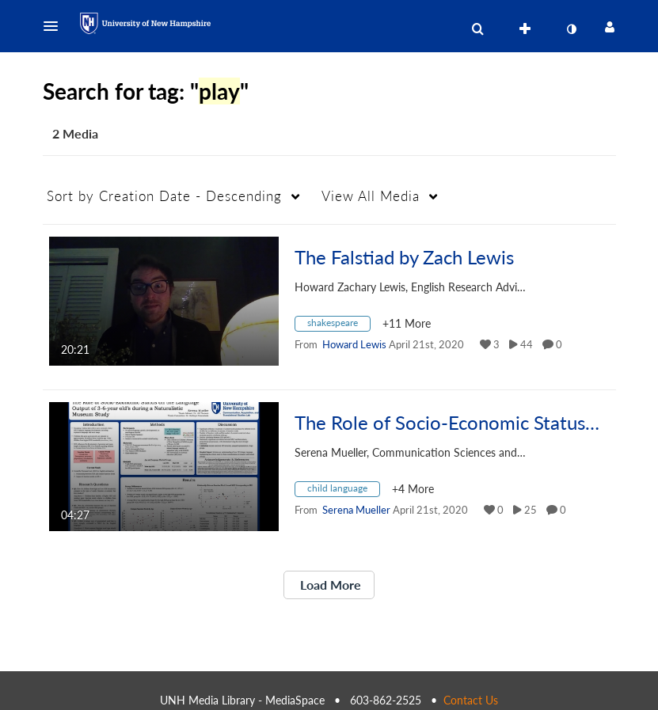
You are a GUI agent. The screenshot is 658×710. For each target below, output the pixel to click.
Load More (329, 584)
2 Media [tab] (75, 133)
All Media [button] (370, 196)
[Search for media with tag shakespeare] (338, 325)
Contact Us (470, 700)
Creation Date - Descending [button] (164, 196)
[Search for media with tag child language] (343, 491)
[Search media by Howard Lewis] (354, 344)
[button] (55, 26)
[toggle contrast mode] (571, 29)
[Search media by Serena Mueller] (356, 509)
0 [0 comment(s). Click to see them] (561, 344)
